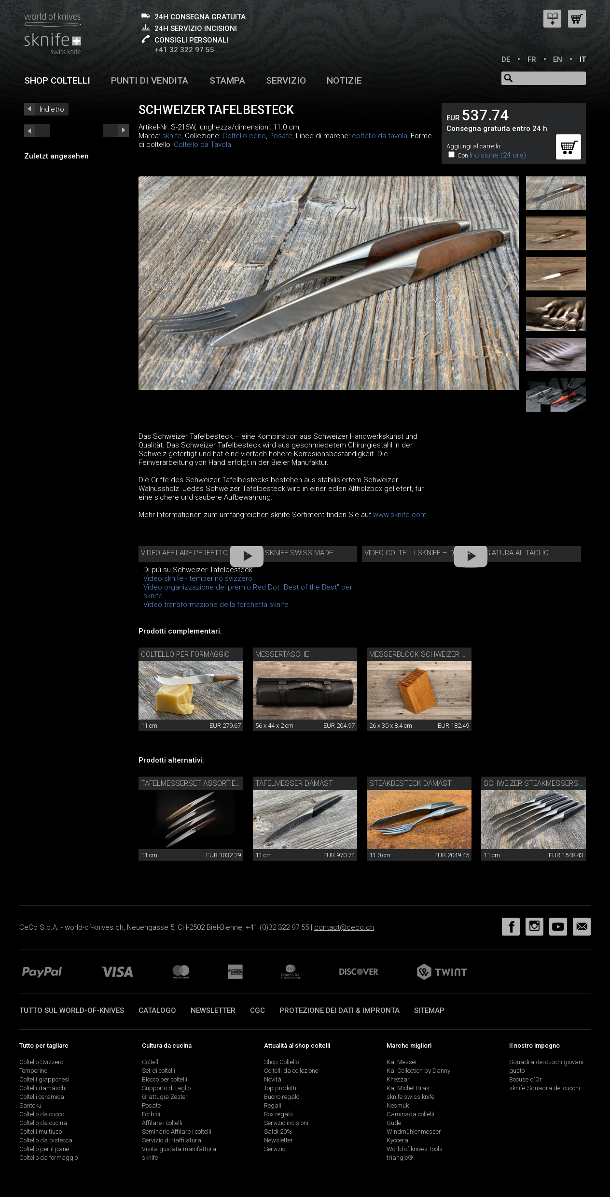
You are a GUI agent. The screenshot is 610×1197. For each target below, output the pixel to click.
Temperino (33, 1070)
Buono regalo (281, 1096)
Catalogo (157, 1010)
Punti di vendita (149, 80)
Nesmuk (398, 1105)
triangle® (400, 1157)
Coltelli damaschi (43, 1088)
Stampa (227, 80)
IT (583, 59)
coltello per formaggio (185, 654)
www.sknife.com (400, 514)
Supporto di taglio (166, 1088)
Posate (280, 135)
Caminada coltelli (410, 1114)
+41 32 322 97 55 (184, 49)
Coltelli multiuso (40, 1131)
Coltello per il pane (44, 1149)
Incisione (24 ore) (498, 155)
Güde (394, 1122)
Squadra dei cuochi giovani (546, 1062)
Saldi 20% (278, 1131)
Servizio (286, 80)
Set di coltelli (158, 1070)
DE (505, 59)
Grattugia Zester (165, 1096)
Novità (272, 1079)
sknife (171, 135)
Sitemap (429, 1010)
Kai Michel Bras (408, 1088)
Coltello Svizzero (41, 1062)
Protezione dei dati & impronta (339, 1010)
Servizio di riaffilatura (171, 1140)
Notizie (344, 80)
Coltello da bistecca (45, 1140)
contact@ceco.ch (344, 927)
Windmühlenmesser (414, 1131)
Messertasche (282, 654)
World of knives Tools (415, 1149)
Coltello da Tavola (202, 144)
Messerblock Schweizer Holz (424, 654)
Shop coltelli (57, 80)
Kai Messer (402, 1062)
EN (557, 59)
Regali (272, 1105)
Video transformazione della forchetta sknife (216, 604)
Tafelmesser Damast (294, 783)
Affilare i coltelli (162, 1122)
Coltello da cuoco (41, 1114)
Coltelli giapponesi (44, 1079)
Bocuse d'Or (525, 1079)
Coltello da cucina (43, 1122)
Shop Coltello (281, 1062)
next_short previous (37, 130)
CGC (257, 1010)
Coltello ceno (244, 135)
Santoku (30, 1105)
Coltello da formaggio (48, 1157)
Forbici (151, 1114)
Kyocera (397, 1140)
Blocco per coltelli (164, 1079)
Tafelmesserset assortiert (192, 783)
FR (531, 59)
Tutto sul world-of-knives (71, 1010)
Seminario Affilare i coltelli (176, 1131)
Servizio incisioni (286, 1122)
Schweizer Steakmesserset (535, 783)
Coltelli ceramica (41, 1096)
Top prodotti (280, 1088)
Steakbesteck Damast (410, 783)
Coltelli (151, 1062)
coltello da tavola (379, 135)
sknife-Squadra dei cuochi (544, 1088)
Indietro (52, 109)
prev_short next (116, 130)
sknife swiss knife (410, 1096)
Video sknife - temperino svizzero (197, 578)
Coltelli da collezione (291, 1070)
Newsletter (213, 1010)
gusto (517, 1070)
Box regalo (278, 1114)
